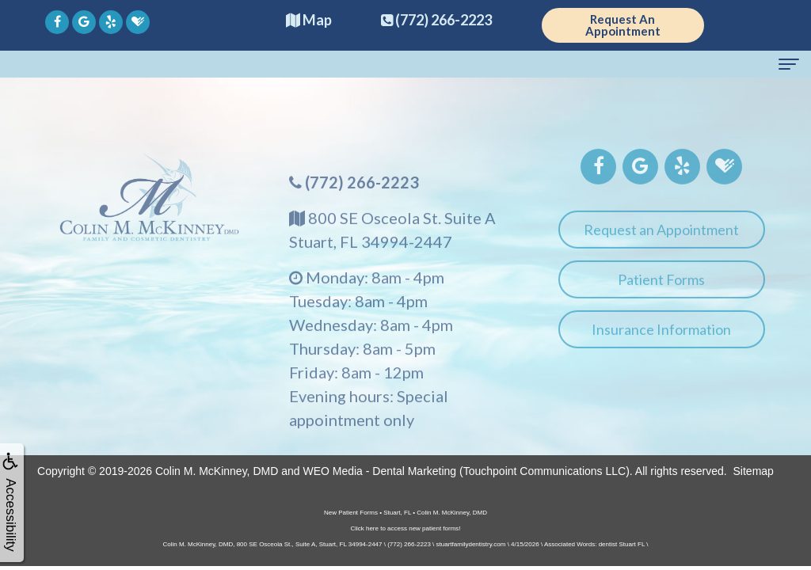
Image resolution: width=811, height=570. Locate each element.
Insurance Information (661, 335)
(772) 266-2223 (362, 188)
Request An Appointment (623, 25)
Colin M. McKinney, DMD (216, 471)
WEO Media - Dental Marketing (379, 471)
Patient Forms (661, 285)
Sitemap (753, 471)
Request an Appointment (661, 236)
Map (309, 19)
